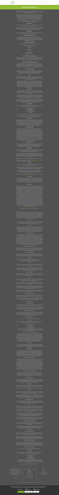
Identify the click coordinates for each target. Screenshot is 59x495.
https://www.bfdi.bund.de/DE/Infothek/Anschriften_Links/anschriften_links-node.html (30, 67)
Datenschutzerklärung (43, 472)
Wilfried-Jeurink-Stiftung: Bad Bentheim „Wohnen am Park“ (15, 474)
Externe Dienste (37, 489)
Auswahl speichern (28, 491)
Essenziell (20, 489)
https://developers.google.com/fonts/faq (37, 160)
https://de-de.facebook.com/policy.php (33, 138)
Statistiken (28, 489)
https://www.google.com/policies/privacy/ (35, 161)
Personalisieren (28, 493)
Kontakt (43, 469)
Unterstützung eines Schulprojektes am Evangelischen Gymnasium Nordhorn (15, 469)
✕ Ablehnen (36, 491)
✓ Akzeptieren (21, 491)
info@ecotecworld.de (30, 54)
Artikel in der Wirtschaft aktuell (16, 471)
